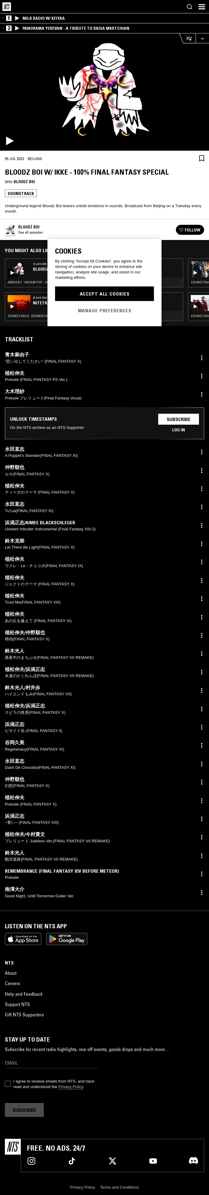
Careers (12, 983)
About (10, 973)
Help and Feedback (24, 994)
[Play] (104, 92)
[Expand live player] (202, 38)
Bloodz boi (24, 181)
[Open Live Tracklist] (187, 38)
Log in (178, 430)
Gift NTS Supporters (24, 1015)
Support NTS (17, 1004)
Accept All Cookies (105, 294)
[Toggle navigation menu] (202, 7)
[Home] (6, 6)
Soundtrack (21, 193)
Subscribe (178, 419)
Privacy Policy (70, 1086)
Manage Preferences (104, 310)
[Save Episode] (201, 158)
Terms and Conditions (119, 1187)
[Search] (189, 6)
